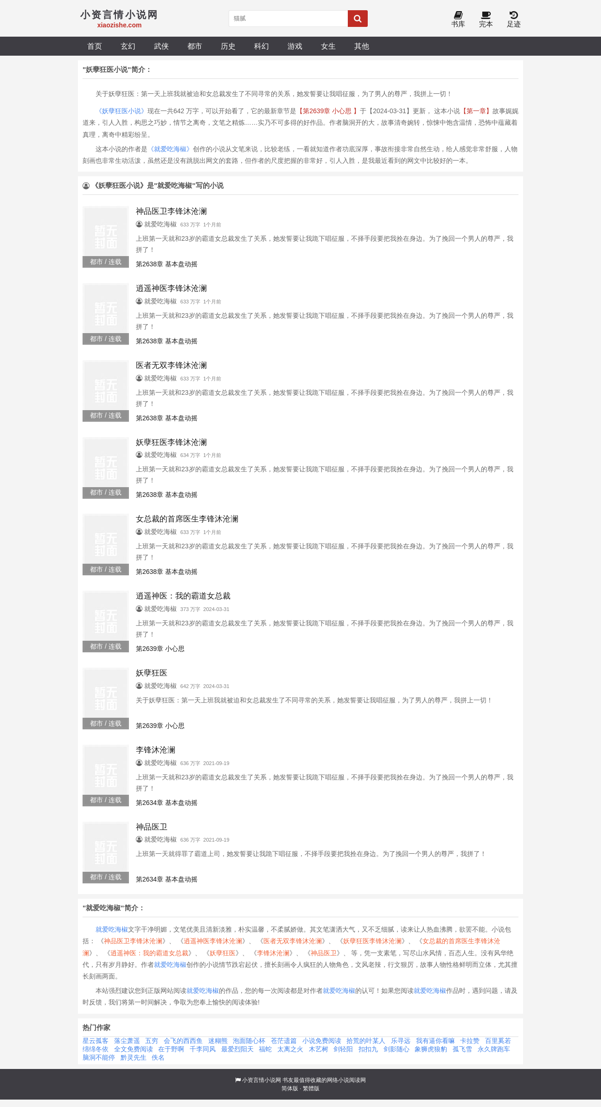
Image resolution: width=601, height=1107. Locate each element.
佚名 (158, 1057)
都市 (194, 46)
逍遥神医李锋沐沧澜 (213, 941)
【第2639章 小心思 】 (328, 111)
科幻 (261, 46)
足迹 (514, 20)
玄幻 (128, 46)
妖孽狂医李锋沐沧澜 (372, 941)
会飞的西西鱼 (183, 1040)
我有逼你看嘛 (435, 1040)
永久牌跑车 (494, 1049)
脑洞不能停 (99, 1057)
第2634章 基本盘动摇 (167, 802)
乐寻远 (400, 1040)
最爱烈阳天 (237, 1049)
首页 (94, 46)
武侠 (161, 46)
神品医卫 (324, 953)
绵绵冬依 (96, 1049)
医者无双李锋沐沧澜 (292, 941)
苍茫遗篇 (284, 1040)
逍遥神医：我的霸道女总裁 (149, 953)
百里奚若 (498, 1040)
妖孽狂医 (223, 953)
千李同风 (203, 1049)
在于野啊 (171, 1049)
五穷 (151, 1040)
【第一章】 (476, 111)
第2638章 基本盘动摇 (167, 264)
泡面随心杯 (249, 1040)
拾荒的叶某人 (365, 1040)
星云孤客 (96, 1040)
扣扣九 (368, 1049)
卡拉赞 (470, 1040)
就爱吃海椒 (112, 929)
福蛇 (265, 1049)
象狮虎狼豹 (431, 1049)
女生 (328, 46)
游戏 (295, 46)
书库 (458, 20)
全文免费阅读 (133, 1049)
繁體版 (311, 1088)
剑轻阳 (343, 1049)
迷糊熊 (218, 1040)
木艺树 (318, 1049)
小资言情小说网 (261, 1080)
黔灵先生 (134, 1057)
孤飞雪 (462, 1049)
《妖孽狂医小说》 (121, 111)
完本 (486, 20)
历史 (228, 46)
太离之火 (290, 1049)
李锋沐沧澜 (273, 953)
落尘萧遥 (127, 1040)
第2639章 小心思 (160, 648)
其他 (361, 46)
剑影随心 (396, 1049)
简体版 (289, 1088)
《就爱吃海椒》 (170, 149)
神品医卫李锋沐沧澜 (133, 941)
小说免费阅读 (321, 1040)
